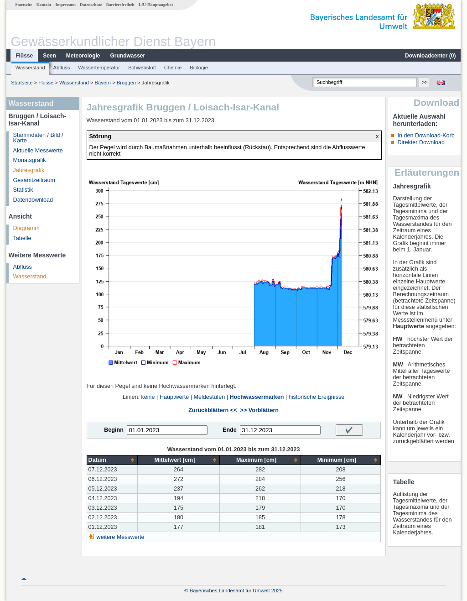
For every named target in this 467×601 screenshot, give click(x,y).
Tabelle (22, 238)
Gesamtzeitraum (34, 180)
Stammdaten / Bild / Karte (38, 138)
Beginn (114, 430)
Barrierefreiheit (120, 4)
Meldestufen (209, 397)
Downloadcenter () (430, 55)
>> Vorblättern (259, 410)
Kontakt (44, 4)
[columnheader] (112, 460)
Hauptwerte (174, 397)
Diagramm (26, 228)
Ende (230, 430)
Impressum (66, 4)
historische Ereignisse (317, 397)
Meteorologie (83, 55)
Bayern (103, 82)
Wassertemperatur (99, 67)
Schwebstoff (142, 67)
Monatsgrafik (29, 160)
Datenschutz (91, 4)
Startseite (23, 4)
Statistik (23, 190)
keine (148, 397)
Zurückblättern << (212, 410)
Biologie (199, 67)
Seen (49, 55)
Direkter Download (421, 142)
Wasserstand (30, 67)
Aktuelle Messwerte (38, 150)
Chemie (173, 67)
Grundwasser (127, 55)
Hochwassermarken (256, 397)
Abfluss (61, 67)
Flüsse (24, 55)
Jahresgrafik (29, 170)
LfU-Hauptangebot (156, 4)
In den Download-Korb (425, 135)
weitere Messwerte (121, 537)
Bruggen (126, 82)
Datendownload (33, 200)
